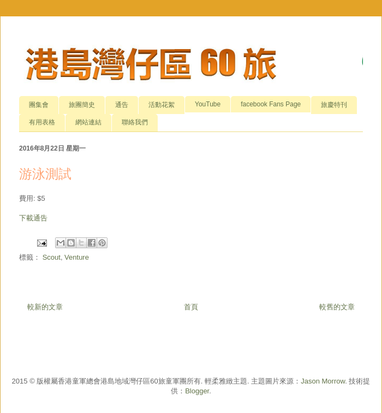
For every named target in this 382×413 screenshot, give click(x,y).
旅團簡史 (82, 105)
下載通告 (33, 218)
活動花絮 (161, 105)
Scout (52, 257)
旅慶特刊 (334, 105)
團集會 (39, 105)
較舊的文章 (337, 307)
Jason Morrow (323, 381)
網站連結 (88, 122)
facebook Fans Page (271, 104)
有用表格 (42, 122)
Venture (76, 257)
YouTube (207, 104)
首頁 (191, 307)
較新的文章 (45, 307)
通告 (121, 105)
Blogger (197, 391)
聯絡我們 (135, 122)
